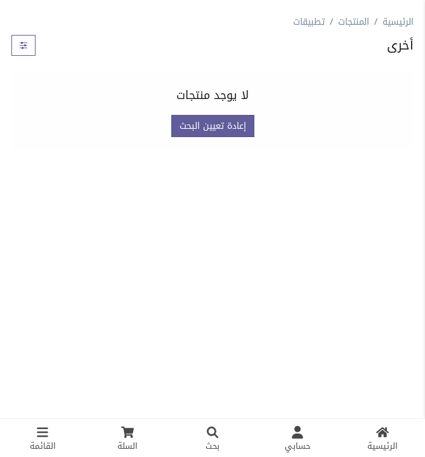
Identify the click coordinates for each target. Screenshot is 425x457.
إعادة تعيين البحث (213, 126)
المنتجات (353, 21)
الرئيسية (398, 21)
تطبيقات (309, 21)
